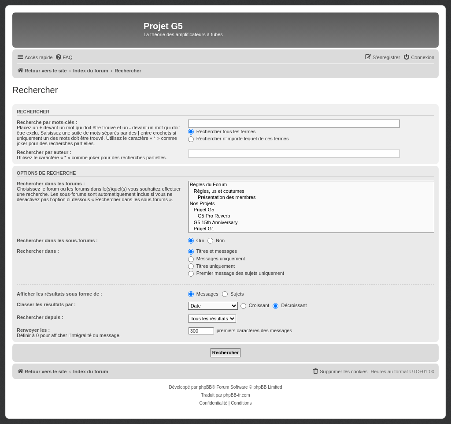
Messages (203, 293)
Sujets (233, 293)
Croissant (255, 305)
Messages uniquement (216, 258)
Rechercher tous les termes (222, 131)
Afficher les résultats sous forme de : (59, 293)
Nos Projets (311, 204)
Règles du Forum (311, 185)
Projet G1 (311, 229)
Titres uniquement (211, 266)
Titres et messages (212, 251)
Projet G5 (311, 210)
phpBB (205, 387)
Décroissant (290, 305)
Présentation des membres (311, 198)
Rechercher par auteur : (44, 152)
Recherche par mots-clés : (47, 122)
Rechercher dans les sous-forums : (57, 240)
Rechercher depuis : (40, 317)
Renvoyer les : (33, 330)
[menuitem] (64, 57)
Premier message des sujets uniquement (236, 273)
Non (216, 240)
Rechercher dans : (38, 251)
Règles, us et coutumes (311, 191)
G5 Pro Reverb (311, 216)
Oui (196, 240)
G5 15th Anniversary (311, 223)
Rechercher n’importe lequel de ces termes (238, 138)
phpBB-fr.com (236, 395)
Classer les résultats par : (46, 304)
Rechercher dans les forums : (51, 183)
